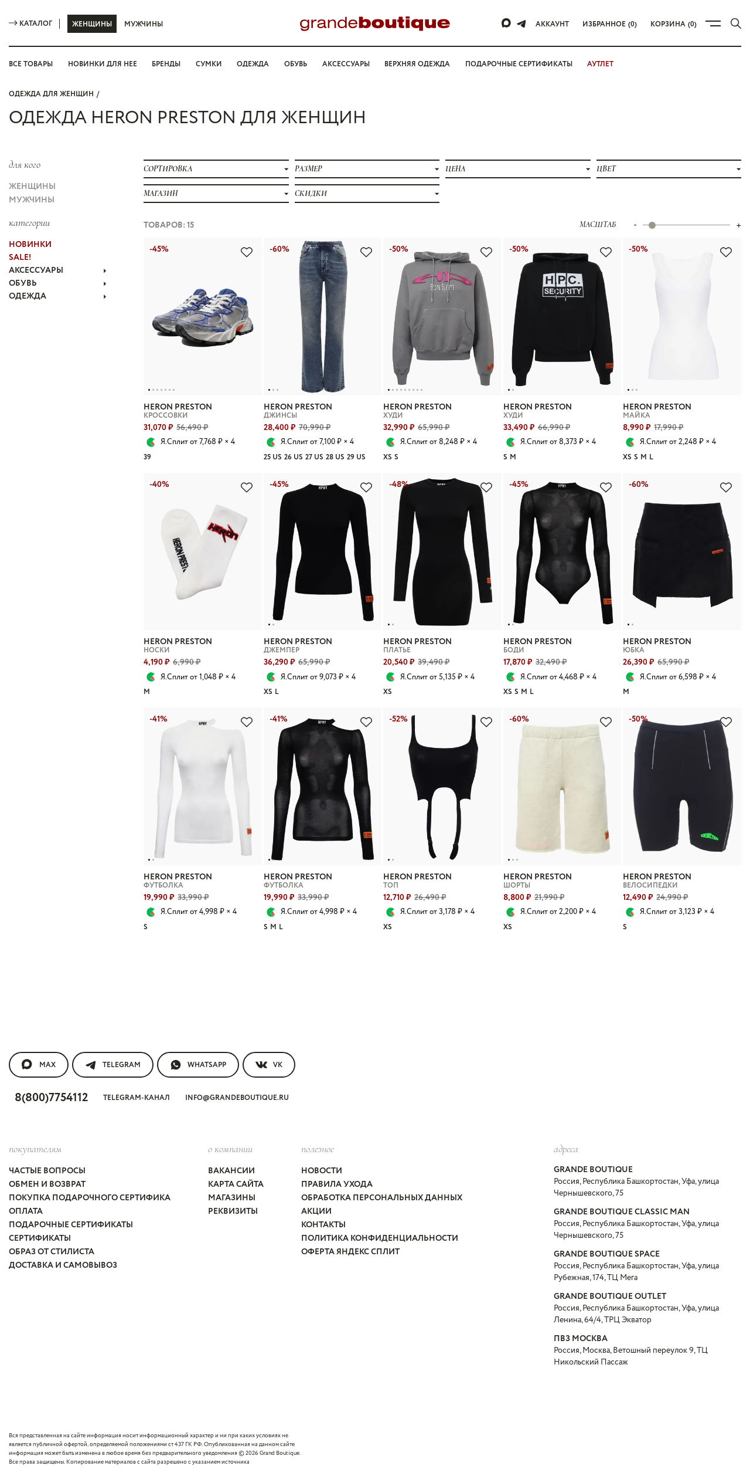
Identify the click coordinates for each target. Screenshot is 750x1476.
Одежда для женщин (51, 94)
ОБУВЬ (58, 283)
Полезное (317, 1148)
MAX (39, 1065)
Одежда (253, 64)
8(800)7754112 (51, 1097)
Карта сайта (236, 1184)
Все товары (31, 64)
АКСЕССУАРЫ (58, 270)
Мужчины (143, 24)
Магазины (231, 1198)
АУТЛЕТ (600, 64)
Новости (321, 1171)
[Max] (507, 23)
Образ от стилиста (51, 1252)
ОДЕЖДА (58, 296)
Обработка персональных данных (381, 1198)
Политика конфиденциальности (379, 1238)
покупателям (35, 1148)
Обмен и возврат (47, 1184)
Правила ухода (337, 1184)
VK (268, 1065)
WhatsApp (198, 1065)
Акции (316, 1211)
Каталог (30, 24)
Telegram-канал (136, 1098)
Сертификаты (40, 1238)
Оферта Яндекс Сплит (350, 1252)
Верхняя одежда (417, 64)
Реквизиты (233, 1211)
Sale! (20, 257)
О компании (230, 1148)
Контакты (323, 1225)
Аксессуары (346, 64)
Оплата (26, 1211)
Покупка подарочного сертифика (90, 1198)
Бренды (166, 64)
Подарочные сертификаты (518, 64)
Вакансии (231, 1171)
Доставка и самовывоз (63, 1265)
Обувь (295, 64)
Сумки (209, 64)
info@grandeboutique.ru (237, 1098)
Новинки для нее (102, 64)
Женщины (92, 24)
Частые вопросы (47, 1171)
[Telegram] (521, 23)
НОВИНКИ (30, 244)
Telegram (113, 1065)
